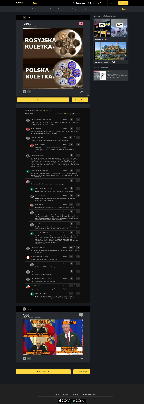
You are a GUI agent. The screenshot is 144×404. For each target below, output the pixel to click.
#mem (36, 317)
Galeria (34, 9)
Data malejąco (68, 114)
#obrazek (31, 317)
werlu (32, 181)
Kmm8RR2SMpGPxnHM (38, 119)
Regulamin (75, 394)
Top (101, 3)
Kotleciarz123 (35, 247)
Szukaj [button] (124, 9)
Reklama (65, 394)
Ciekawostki (43, 9)
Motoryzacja (83, 9)
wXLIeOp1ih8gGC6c (37, 256)
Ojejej (26, 315)
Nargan (33, 128)
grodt (32, 271)
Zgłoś (87, 95)
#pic (35, 26)
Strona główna (43, 100)
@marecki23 (38, 148)
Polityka (52, 9)
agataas (37, 195)
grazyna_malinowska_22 (38, 278)
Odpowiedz (65, 119)
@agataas (38, 207)
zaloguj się (42, 110)
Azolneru (37, 264)
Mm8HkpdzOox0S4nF (37, 155)
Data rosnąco (58, 114)
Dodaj (35, 3)
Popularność (76, 114)
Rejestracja (123, 3)
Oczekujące (80, 3)
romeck (37, 212)
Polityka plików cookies (89, 394)
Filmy (92, 3)
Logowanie (113, 3)
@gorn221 (38, 296)
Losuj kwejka (80, 100)
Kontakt (57, 394)
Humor (27, 9)
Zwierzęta (19, 9)
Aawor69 (37, 224)
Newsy (74, 9)
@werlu (37, 191)
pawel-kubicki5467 (36, 170)
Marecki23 (34, 137)
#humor (31, 26)
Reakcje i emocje (63, 9)
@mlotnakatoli (39, 267)
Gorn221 (33, 286)
